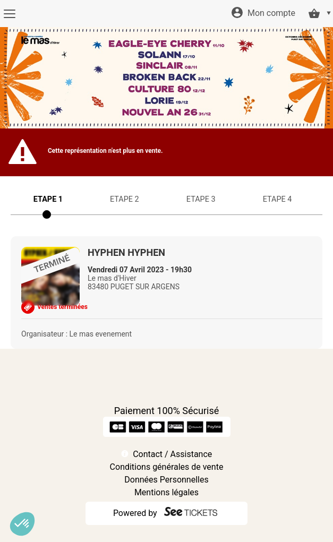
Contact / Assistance (172, 454)
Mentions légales (166, 492)
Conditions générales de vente (167, 467)
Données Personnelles (166, 480)
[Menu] (9, 14)
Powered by (135, 513)
